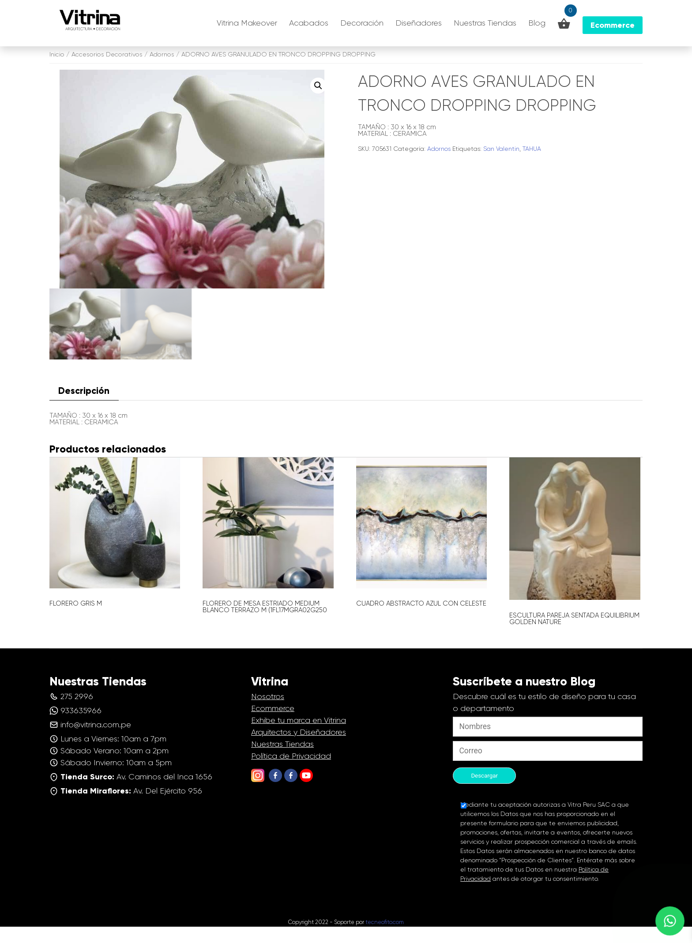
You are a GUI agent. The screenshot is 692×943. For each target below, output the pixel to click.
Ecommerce (272, 724)
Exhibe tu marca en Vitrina (298, 736)
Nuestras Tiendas (485, 23)
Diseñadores (418, 23)
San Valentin (501, 148)
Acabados (308, 23)
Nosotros (267, 712)
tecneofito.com (384, 939)
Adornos (162, 54)
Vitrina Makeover (247, 23)
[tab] (84, 408)
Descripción (83, 407)
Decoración (362, 23)
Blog (536, 23)
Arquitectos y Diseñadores (298, 748)
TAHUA (532, 148)
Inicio (56, 54)
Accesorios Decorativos (107, 54)
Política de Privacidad (291, 772)
